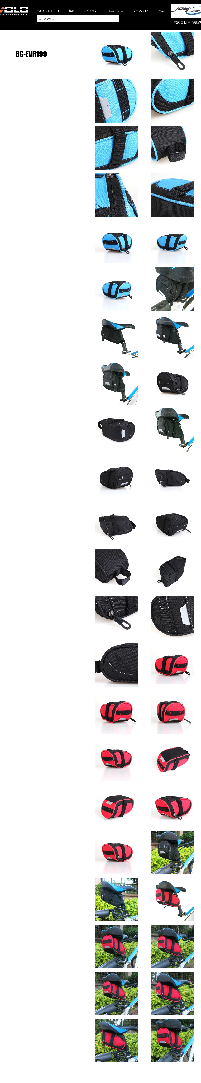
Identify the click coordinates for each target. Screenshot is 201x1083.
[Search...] (77, 18)
